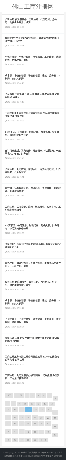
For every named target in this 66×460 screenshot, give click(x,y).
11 (32, 404)
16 (15, 409)
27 (35, 417)
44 (41, 432)
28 (41, 418)
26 (28, 417)
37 (48, 423)
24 (15, 417)
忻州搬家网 (48, 456)
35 (35, 423)
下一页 (43, 440)
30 (55, 418)
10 (25, 404)
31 (8, 423)
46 (55, 435)
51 (35, 440)
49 (22, 440)
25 (22, 417)
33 (22, 423)
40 (15, 431)
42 (28, 432)
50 (28, 440)
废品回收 (17, 456)
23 (8, 417)
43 (35, 432)
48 (15, 440)
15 (8, 409)
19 (35, 409)
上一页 (19, 395)
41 (22, 431)
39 (8, 431)
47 (8, 440)
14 (52, 404)
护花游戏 (25, 456)
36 (41, 423)
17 (22, 409)
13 (45, 404)
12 (38, 404)
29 (48, 418)
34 (28, 423)
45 (48, 432)
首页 (9, 395)
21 (49, 409)
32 (15, 423)
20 (42, 409)
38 (55, 426)
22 (55, 412)
